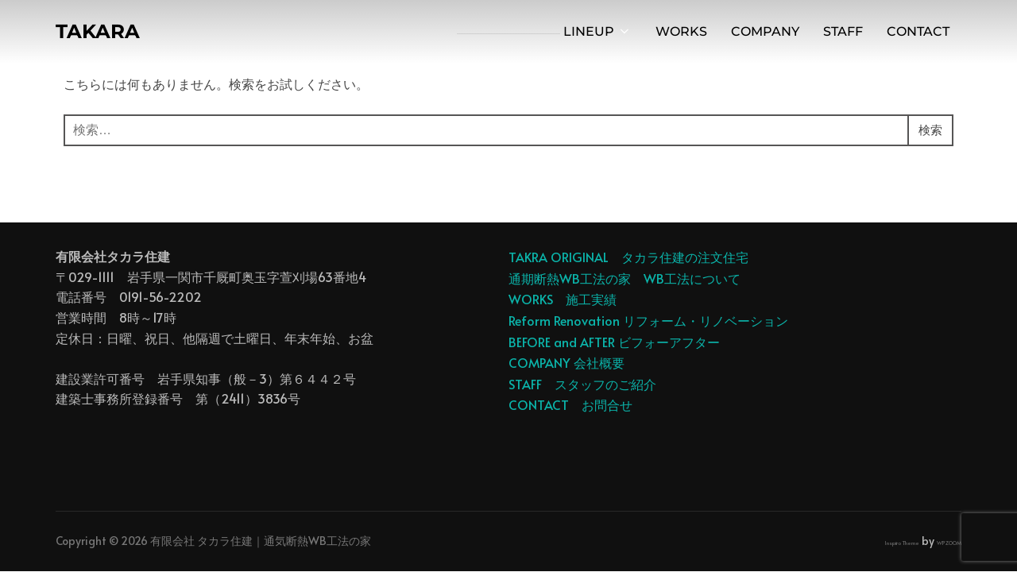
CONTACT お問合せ (570, 404)
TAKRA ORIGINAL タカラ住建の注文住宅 (628, 256)
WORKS (681, 33)
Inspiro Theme (901, 543)
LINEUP (597, 33)
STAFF (843, 33)
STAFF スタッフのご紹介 (582, 383)
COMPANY (765, 33)
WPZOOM (949, 543)
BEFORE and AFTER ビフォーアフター (614, 341)
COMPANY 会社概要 (566, 362)
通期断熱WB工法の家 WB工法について (624, 278)
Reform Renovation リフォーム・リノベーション (648, 320)
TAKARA (100, 32)
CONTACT (918, 33)
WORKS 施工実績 (562, 298)
